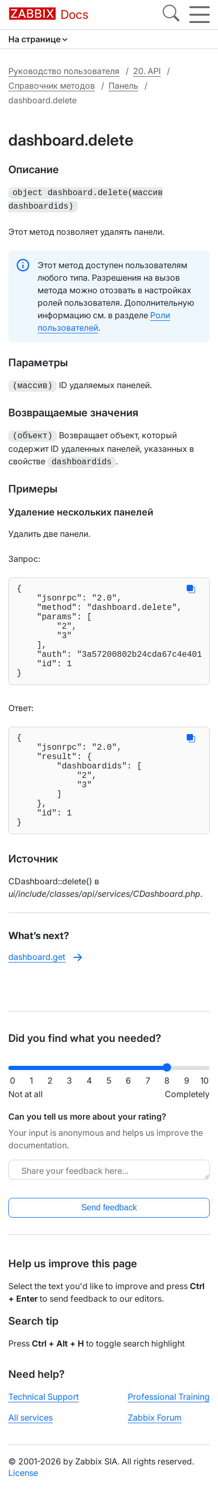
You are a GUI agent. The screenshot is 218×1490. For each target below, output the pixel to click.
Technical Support (43, 1405)
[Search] (171, 15)
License (23, 1481)
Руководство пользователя (63, 71)
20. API (147, 71)
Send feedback (109, 1215)
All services (30, 1426)
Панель (123, 85)
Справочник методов (51, 85)
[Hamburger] (199, 14)
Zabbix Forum (154, 1426)
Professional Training (169, 1405)
